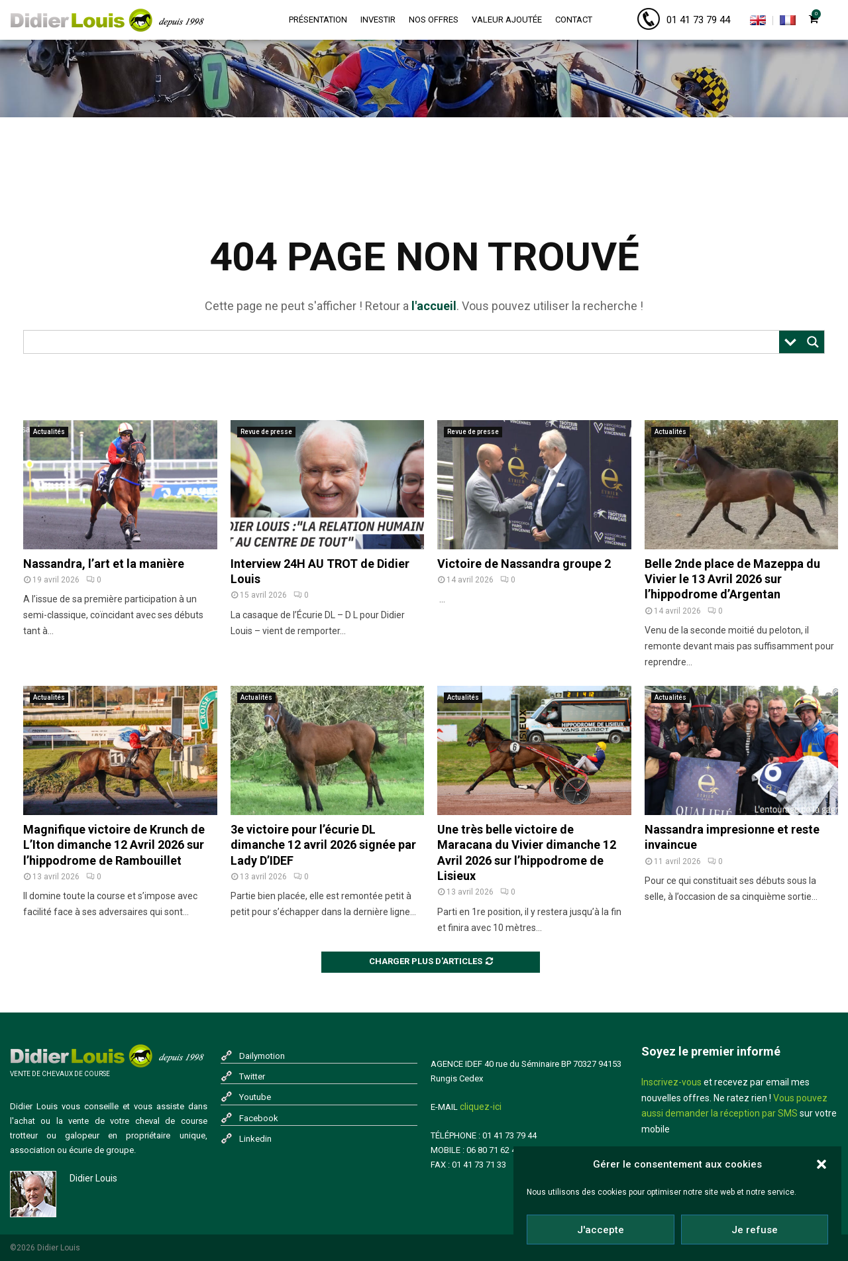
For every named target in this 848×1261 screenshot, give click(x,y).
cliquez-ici (481, 1106)
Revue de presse (266, 431)
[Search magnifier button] (813, 342)
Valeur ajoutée (507, 20)
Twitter (252, 1076)
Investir (378, 20)
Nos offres (433, 20)
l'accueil (433, 306)
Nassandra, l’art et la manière (103, 564)
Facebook (258, 1118)
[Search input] (405, 342)
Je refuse (754, 1230)
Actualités (49, 431)
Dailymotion (262, 1056)
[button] (821, 1164)
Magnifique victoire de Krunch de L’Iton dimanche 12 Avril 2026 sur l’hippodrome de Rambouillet (114, 844)
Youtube (255, 1097)
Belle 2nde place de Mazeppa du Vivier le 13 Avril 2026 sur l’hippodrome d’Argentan (732, 579)
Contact (573, 20)
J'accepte (600, 1230)
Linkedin (255, 1139)
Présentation (318, 20)
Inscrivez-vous (671, 1082)
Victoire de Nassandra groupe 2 (524, 564)
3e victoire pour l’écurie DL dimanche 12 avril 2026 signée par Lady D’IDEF (323, 844)
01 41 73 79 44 (698, 20)
